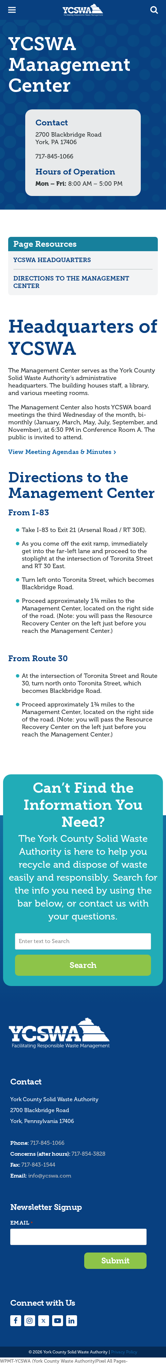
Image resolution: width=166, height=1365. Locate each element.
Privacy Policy (124, 1352)
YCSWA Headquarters (52, 260)
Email (21, 1223)
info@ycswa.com (49, 1175)
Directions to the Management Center (71, 282)
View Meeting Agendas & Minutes (59, 452)
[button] (154, 9)
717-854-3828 (88, 1154)
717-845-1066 (47, 1143)
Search (83, 965)
